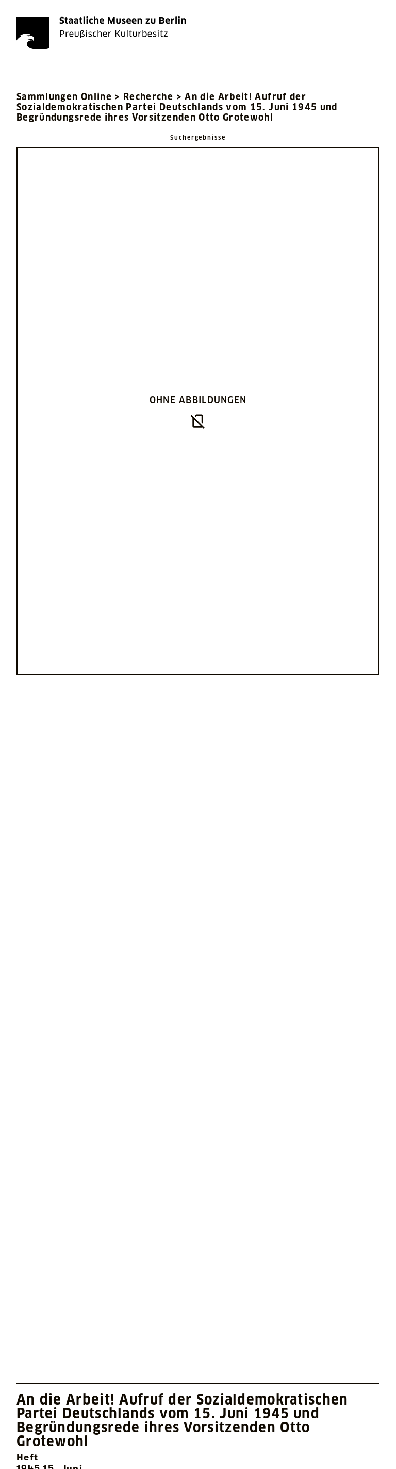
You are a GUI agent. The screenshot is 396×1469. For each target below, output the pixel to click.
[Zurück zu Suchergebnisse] (198, 137)
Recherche (148, 96)
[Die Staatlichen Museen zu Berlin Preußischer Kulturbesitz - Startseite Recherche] (101, 32)
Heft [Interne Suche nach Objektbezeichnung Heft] (27, 1457)
